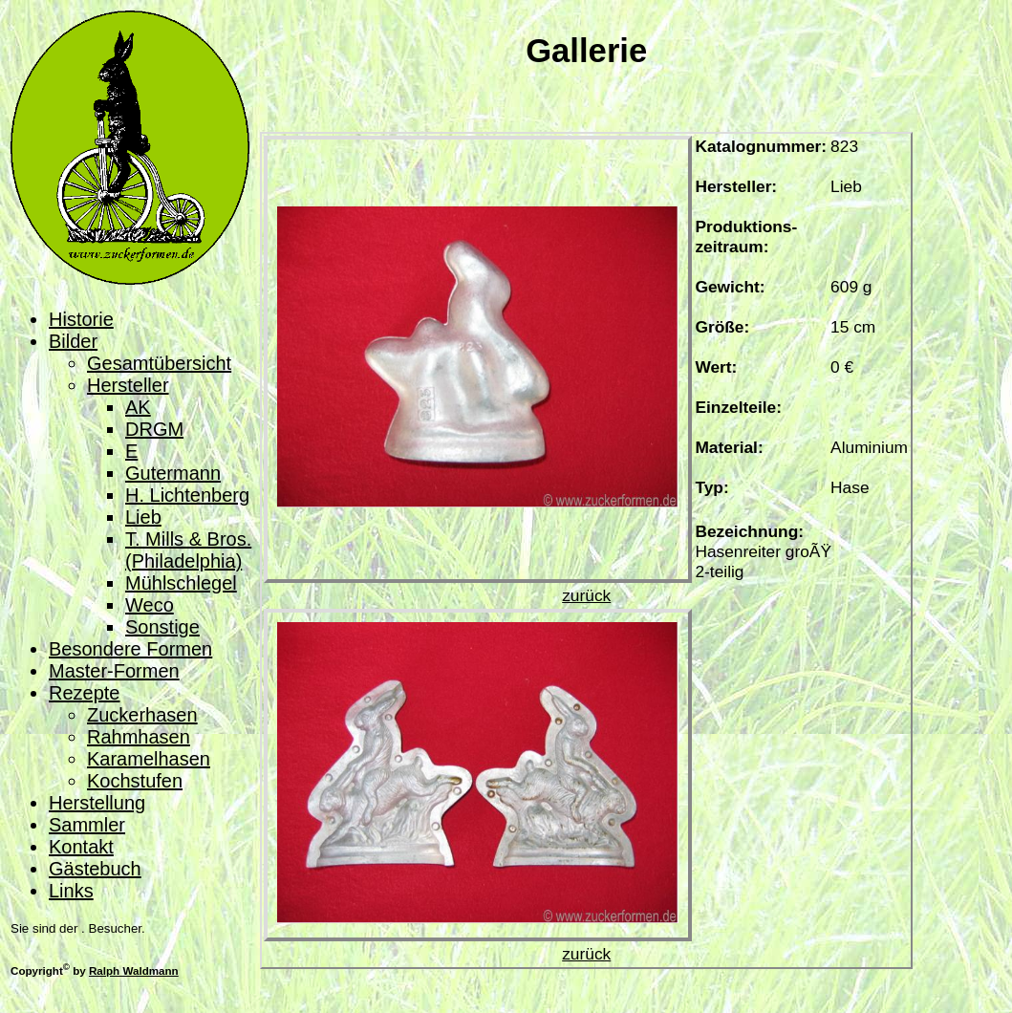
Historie (81, 319)
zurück (586, 595)
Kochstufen (135, 780)
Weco (149, 604)
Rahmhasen (138, 736)
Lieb (143, 517)
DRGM (154, 429)
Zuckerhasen (142, 714)
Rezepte (84, 692)
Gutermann (173, 473)
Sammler (87, 824)
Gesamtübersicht (159, 363)
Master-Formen (114, 670)
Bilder (73, 341)
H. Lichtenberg (187, 495)
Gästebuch (95, 868)
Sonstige (162, 626)
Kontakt (81, 846)
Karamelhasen (148, 758)
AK (138, 407)
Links (71, 890)
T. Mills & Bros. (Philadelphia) (188, 549)
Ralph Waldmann (134, 970)
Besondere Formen (130, 648)
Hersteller (128, 385)
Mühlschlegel (181, 582)
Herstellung (97, 802)
